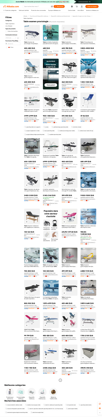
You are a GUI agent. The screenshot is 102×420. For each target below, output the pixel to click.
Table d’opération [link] (28, 18)
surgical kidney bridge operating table (34, 134)
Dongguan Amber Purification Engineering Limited (88, 85)
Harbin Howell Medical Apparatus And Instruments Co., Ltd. (32, 119)
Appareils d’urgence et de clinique (82, 16)
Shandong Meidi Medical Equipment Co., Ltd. (51, 274)
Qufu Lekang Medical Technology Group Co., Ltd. (69, 51)
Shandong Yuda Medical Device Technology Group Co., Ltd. (32, 87)
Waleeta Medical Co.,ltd (49, 121)
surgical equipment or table (32, 130)
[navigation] (12, 198)
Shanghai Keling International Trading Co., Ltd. (88, 199)
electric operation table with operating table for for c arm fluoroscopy (45, 408)
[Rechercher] (59, 6)
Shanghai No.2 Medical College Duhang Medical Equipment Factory (69, 166)
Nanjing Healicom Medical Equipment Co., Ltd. (32, 199)
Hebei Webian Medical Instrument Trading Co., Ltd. (32, 237)
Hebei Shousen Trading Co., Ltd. (88, 119)
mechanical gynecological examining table (17, 412)
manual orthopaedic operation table (15, 408)
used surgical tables (72, 408)
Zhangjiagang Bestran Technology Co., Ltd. (51, 203)
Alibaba (25, 16)
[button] (52, 6)
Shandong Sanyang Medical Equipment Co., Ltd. (69, 87)
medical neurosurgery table (32, 405)
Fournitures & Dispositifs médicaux (39, 16)
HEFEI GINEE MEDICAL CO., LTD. (32, 274)
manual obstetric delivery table (14, 405)
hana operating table (48, 130)
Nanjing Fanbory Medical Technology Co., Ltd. (69, 235)
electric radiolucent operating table (53, 405)
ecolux (46, 127)
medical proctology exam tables (66, 130)
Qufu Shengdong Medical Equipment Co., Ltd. (88, 166)
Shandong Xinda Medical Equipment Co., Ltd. (32, 166)
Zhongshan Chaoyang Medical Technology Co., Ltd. (88, 53)
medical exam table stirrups (85, 130)
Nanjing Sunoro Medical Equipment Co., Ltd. (88, 274)
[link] (100, 404)
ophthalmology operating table (60, 127)
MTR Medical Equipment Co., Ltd (69, 200)
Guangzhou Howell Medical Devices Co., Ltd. (51, 165)
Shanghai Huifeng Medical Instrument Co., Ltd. (69, 119)
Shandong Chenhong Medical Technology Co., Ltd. (51, 53)
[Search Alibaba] (36, 6)
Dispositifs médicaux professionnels (60, 16)
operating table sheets (85, 405)
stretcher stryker (76, 127)
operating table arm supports (32, 127)
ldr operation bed (71, 405)
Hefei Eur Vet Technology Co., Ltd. (88, 242)
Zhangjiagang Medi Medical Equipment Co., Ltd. (32, 51)
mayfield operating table (54, 134)
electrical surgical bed (37, 412)
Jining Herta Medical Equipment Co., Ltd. (69, 274)
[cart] (77, 6)
